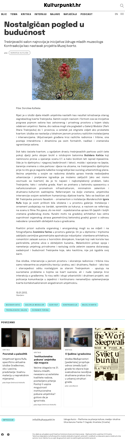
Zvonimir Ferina (40, 310)
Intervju (41, 14)
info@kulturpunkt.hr (43, 420)
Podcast (87, 14)
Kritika (26, 14)
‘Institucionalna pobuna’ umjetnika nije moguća (45, 359)
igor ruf (53, 305)
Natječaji (70, 14)
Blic (4, 14)
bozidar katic (13, 305)
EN (116, 14)
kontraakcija (70, 305)
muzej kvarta (89, 305)
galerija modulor (34, 305)
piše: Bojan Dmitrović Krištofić (13, 383)
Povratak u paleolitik (15, 354)
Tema (13, 14)
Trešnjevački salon (16, 310)
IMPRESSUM (8, 420)
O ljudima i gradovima (78, 354)
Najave (55, 14)
